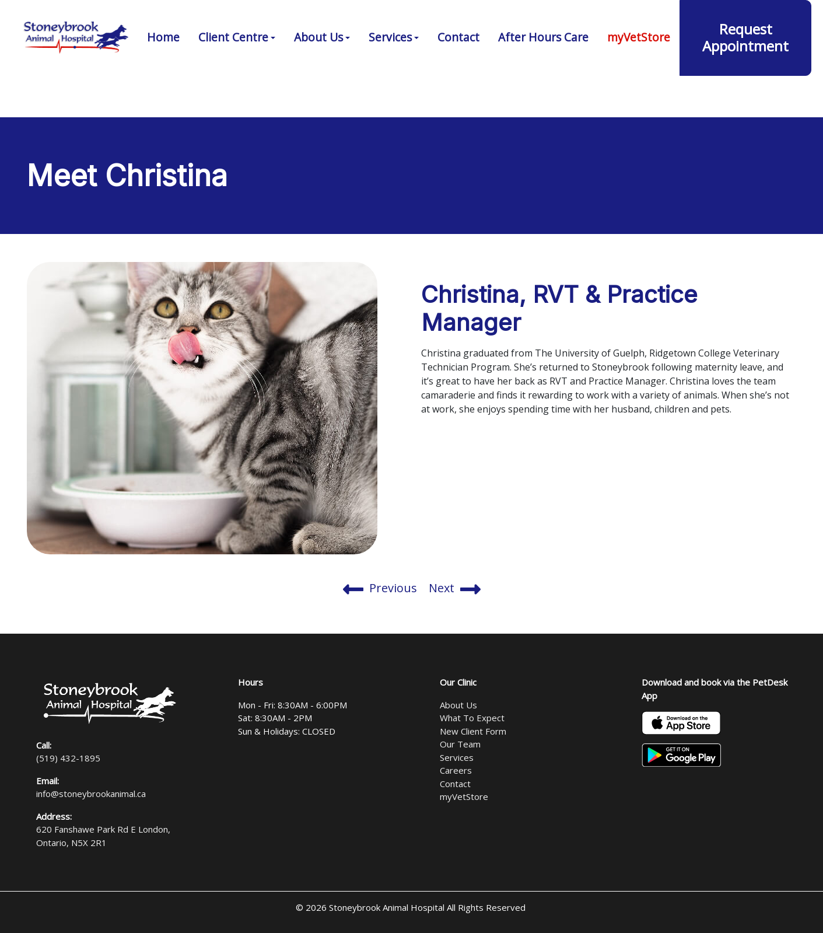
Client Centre (233, 69)
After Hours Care (543, 69)
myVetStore (638, 69)
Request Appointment (745, 69)
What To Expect (472, 718)
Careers (456, 770)
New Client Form (473, 731)
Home (163, 69)
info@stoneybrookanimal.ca (91, 793)
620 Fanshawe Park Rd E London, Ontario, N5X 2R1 (689, 17)
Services (390, 69)
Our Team (460, 744)
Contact (458, 69)
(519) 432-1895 (525, 17)
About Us (318, 69)
